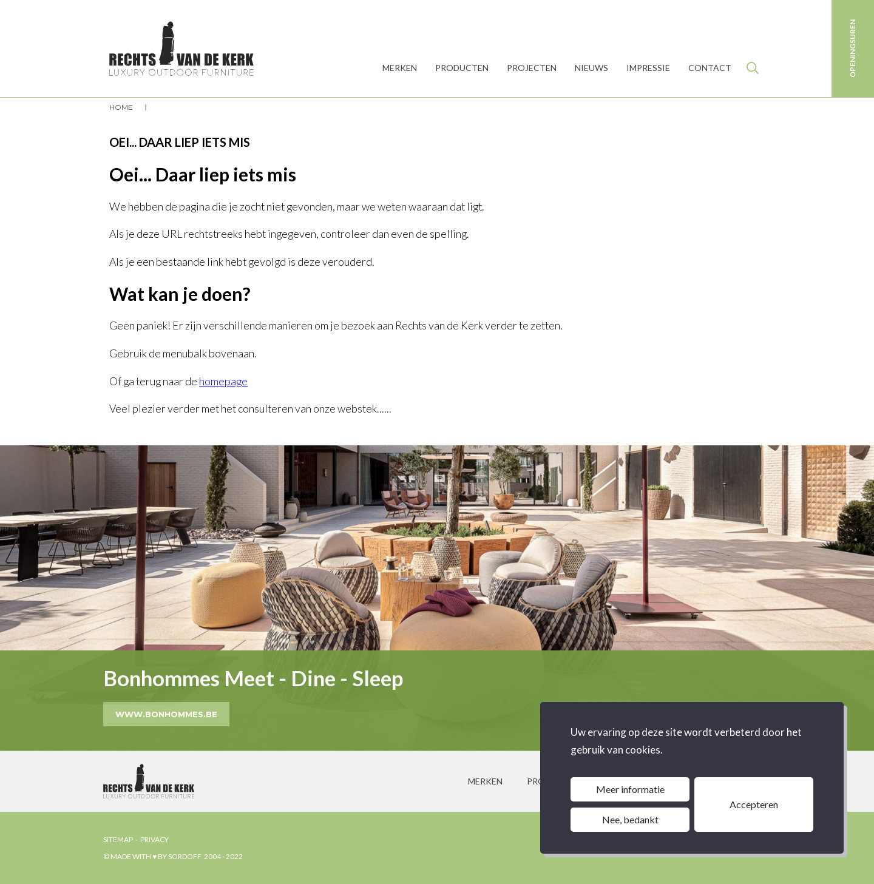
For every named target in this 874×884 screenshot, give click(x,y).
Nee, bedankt (630, 819)
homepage (223, 381)
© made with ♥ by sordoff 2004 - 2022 (173, 856)
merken (485, 781)
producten (462, 67)
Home (121, 107)
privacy (154, 839)
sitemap (118, 839)
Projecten (532, 67)
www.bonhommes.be (166, 714)
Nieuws (591, 67)
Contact (709, 67)
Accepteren (754, 804)
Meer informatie (630, 789)
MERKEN (399, 67)
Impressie (648, 67)
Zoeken (752, 68)
